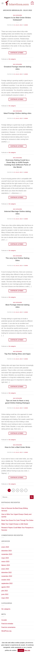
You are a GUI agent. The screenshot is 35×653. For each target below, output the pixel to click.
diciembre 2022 (6, 572)
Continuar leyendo (17, 53)
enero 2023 (5, 569)
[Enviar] (32, 497)
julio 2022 (4, 590)
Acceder (4, 620)
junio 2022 (4, 594)
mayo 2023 (5, 558)
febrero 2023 (5, 565)
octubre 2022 (5, 580)
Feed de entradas (7, 623)
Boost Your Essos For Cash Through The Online (17, 520)
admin (26, 25)
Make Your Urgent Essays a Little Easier (14, 524)
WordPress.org (6, 631)
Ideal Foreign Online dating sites (17, 113)
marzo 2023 (5, 561)
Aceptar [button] (21, 650)
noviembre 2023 (6, 554)
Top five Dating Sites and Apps (17, 354)
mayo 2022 (5, 598)
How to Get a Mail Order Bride (17, 447)
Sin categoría (17, 15)
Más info (27, 650)
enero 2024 (5, 547)
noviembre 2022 (6, 576)
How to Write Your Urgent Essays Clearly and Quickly (16, 515)
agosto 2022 (5, 587)
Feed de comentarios (8, 627)
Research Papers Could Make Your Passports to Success (17, 529)
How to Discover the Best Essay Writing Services (14, 509)
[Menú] (2, 3)
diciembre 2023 (6, 550)
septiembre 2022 (7, 583)
